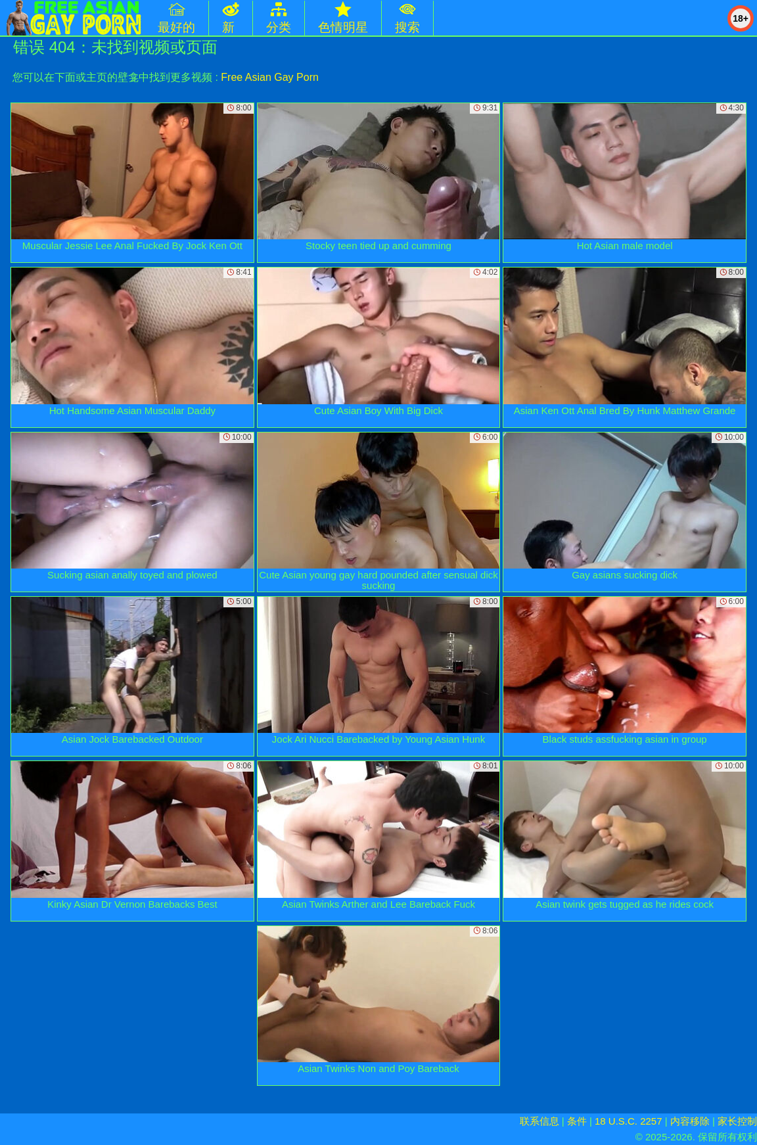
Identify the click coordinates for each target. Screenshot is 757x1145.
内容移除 (690, 1121)
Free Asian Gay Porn (270, 77)
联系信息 (539, 1121)
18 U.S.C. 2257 (628, 1121)
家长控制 (737, 1121)
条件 (577, 1121)
